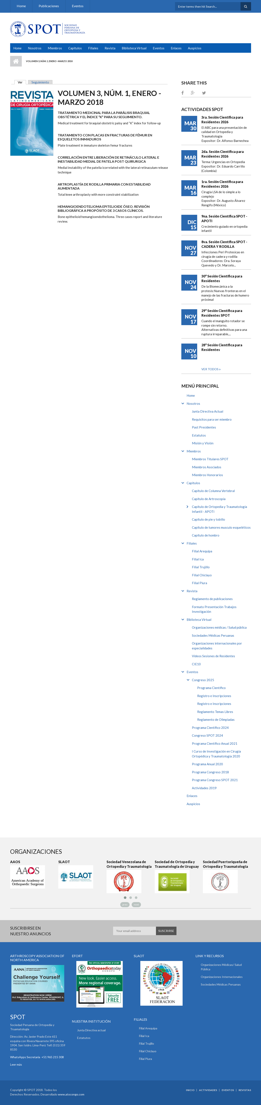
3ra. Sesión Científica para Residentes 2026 (222, 119)
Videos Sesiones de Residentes (213, 656)
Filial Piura (199, 583)
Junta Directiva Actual (207, 411)
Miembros (55, 48)
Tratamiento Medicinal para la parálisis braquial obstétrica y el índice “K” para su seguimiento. (104, 115)
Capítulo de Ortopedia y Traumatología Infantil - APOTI (219, 509)
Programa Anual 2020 (207, 764)
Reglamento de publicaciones (212, 599)
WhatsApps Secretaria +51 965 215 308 (37, 1057)
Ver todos (210, 369)
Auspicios (194, 48)
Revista (110, 48)
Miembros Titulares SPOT (210, 459)
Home (21, 6)
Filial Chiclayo (202, 575)
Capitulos (75, 48)
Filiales (93, 48)
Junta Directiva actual (91, 1030)
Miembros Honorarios (207, 475)
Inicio (16, 61)
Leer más (16, 1064)
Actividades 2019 (204, 788)
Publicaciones (49, 6)
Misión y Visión (202, 443)
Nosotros (34, 48)
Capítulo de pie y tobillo (208, 519)
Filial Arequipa (202, 551)
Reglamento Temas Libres (215, 712)
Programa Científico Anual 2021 (214, 743)
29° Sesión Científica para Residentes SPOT (221, 313)
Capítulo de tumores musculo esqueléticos (221, 527)
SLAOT (64, 862)
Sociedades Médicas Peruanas (213, 635)
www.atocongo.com (71, 1094)
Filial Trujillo (201, 567)
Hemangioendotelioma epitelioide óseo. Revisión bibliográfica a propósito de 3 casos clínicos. (104, 208)
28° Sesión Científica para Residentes (221, 347)
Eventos (77, 6)
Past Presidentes (204, 427)
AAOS (15, 862)
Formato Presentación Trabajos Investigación (214, 609)
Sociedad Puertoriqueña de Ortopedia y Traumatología (225, 864)
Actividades (208, 1090)
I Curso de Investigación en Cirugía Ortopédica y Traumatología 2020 (216, 753)
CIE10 (196, 664)
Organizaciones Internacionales (222, 977)
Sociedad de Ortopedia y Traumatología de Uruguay (177, 864)
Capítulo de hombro (205, 535)
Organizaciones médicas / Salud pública (219, 627)
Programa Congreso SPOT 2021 (215, 780)
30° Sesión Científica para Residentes (221, 278)
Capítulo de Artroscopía (208, 499)
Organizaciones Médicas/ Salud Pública (221, 967)
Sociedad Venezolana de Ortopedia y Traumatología (129, 864)
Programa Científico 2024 (210, 727)
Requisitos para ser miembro (212, 419)
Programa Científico (211, 688)
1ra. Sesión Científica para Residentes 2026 (222, 184)
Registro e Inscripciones (214, 696)
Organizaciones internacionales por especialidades (217, 645)
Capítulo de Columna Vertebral (213, 491)
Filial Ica (198, 559)
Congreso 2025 (203, 680)
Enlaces (176, 48)
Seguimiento (40, 82)
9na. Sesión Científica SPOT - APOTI (224, 218)
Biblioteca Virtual (134, 48)
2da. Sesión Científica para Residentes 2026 (222, 154)
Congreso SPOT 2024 (207, 735)
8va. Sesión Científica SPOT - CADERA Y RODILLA (224, 244)
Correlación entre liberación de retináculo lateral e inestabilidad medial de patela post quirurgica (108, 159)
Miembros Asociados (206, 467)
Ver (22, 82)
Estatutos (199, 435)
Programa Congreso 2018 (210, 772)
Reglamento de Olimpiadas (216, 719)
